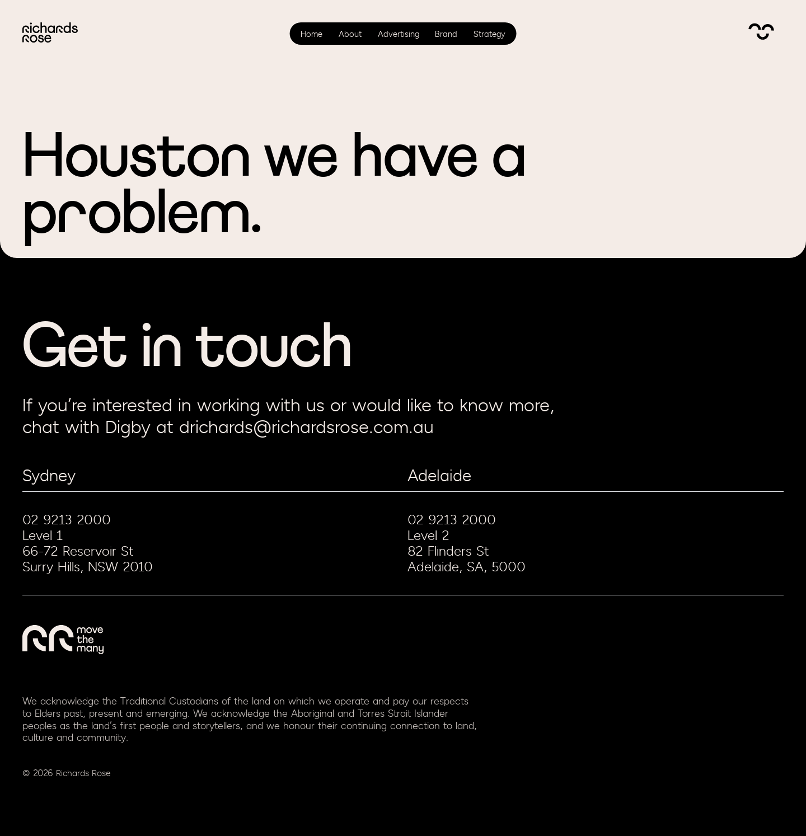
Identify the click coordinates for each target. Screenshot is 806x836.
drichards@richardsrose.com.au (306, 428)
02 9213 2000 (66, 520)
